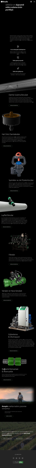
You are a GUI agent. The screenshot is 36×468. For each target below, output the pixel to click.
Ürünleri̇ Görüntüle (14, 105)
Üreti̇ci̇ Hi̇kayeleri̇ (19, 438)
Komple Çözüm (9, 416)
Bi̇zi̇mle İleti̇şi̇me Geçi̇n (7, 438)
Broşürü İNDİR (29, 438)
